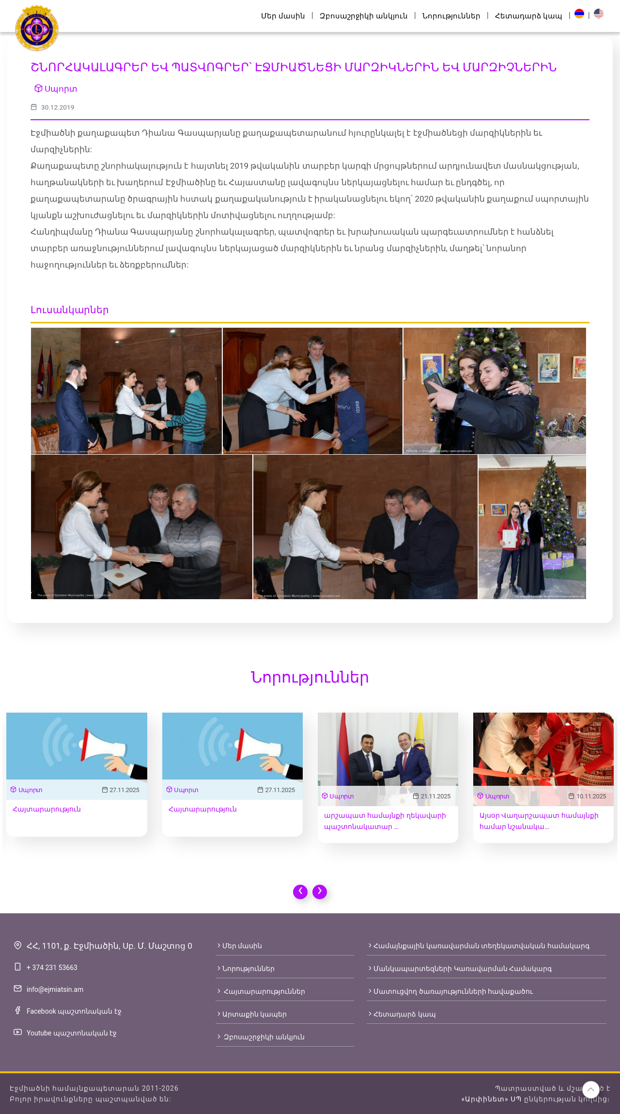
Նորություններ (451, 16)
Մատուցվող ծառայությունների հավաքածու (450, 991)
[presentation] (300, 892)
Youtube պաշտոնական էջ (72, 1033)
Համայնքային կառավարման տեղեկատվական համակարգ (478, 946)
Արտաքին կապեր (251, 1014)
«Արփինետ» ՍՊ (491, 1099)
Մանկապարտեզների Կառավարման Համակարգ (459, 968)
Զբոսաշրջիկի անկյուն (364, 16)
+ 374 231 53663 (52, 967)
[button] (591, 1089)
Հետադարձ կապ (528, 16)
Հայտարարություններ (260, 991)
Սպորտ (56, 89)
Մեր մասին (283, 16)
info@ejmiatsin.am (55, 989)
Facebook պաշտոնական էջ (74, 1011)
